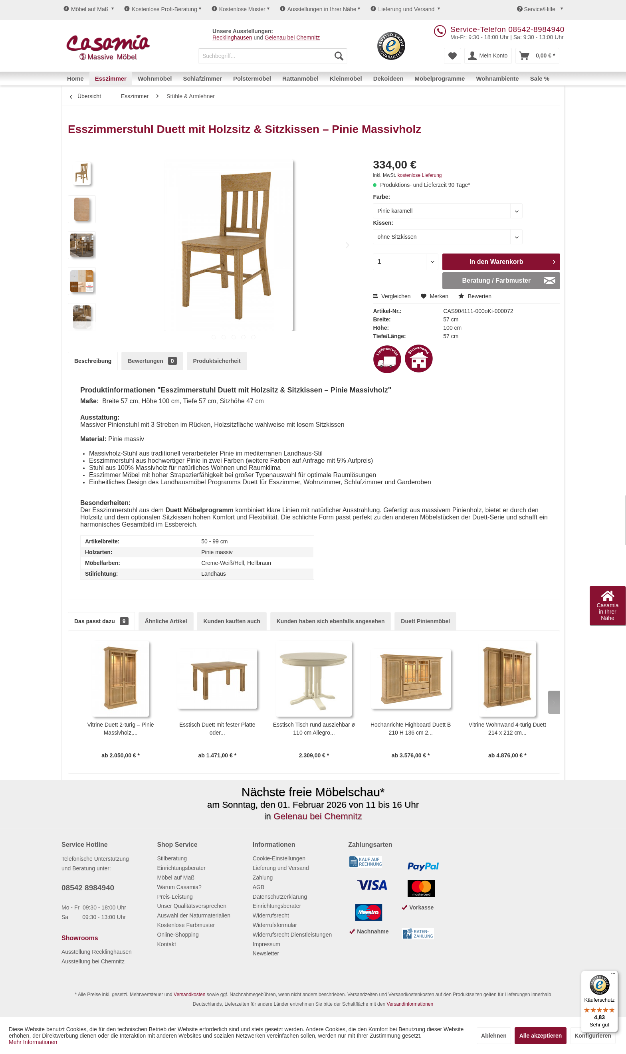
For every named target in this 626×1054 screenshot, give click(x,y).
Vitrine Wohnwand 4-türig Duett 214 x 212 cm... (507, 728)
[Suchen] (339, 56)
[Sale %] (540, 78)
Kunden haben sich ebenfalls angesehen (331, 621)
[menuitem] (272, 56)
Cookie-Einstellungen (279, 858)
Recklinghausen (232, 37)
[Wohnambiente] (497, 78)
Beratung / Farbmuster (508, 279)
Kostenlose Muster (238, 9)
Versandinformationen (409, 1004)
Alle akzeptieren (540, 1035)
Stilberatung (172, 858)
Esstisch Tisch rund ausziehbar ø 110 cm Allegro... (314, 728)
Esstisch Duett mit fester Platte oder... (217, 728)
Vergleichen (391, 296)
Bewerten (474, 296)
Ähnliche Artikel (166, 621)
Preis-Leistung (175, 897)
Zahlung (263, 877)
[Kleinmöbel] (346, 78)
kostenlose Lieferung (420, 175)
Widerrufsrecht (271, 915)
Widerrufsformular (275, 925)
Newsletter (266, 953)
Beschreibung (92, 361)
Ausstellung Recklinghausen (96, 952)
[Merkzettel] (452, 56)
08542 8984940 (87, 888)
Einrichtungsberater (181, 868)
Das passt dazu (101, 621)
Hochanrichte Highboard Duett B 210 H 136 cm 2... (410, 728)
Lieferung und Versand (402, 9)
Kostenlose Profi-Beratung (160, 9)
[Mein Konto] (488, 56)
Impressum (266, 944)
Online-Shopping (177, 934)
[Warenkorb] (537, 56)
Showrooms (79, 938)
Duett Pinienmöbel (425, 621)
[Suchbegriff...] (272, 56)
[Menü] (613, 975)
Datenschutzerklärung (280, 897)
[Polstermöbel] (252, 78)
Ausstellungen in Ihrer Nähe (318, 9)
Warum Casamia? (179, 887)
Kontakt (166, 944)
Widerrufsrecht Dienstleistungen (292, 934)
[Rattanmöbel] (300, 78)
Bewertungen (152, 361)
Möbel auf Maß (85, 9)
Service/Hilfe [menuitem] (537, 9)
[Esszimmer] (110, 78)
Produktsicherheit (217, 361)
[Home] (75, 78)
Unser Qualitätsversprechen (191, 906)
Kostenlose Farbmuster (186, 925)
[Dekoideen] (388, 78)
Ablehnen (494, 1035)
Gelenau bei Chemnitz (292, 37)
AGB (259, 887)
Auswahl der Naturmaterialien (193, 915)
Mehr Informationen (33, 1042)
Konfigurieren (592, 1035)
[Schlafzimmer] (202, 78)
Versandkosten (189, 994)
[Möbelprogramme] (440, 78)
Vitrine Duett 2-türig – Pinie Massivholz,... (120, 728)
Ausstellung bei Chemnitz (93, 961)
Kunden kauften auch (231, 621)
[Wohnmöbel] (155, 78)
